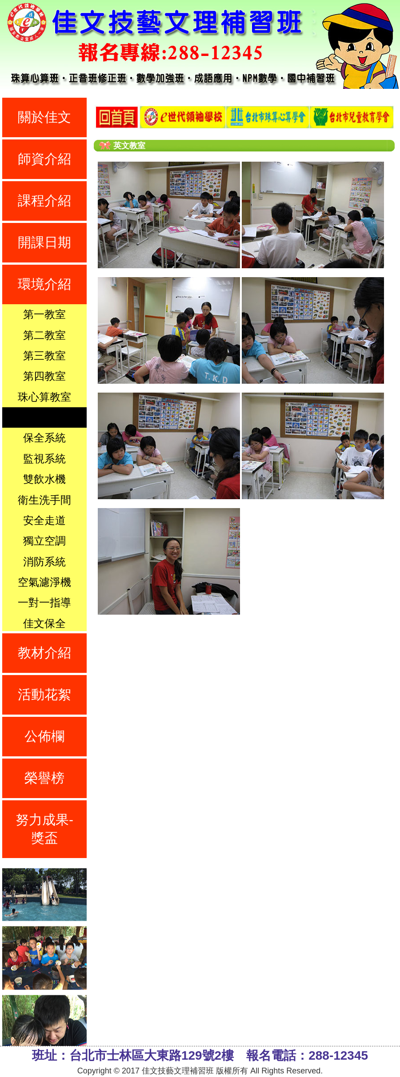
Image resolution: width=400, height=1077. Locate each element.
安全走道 (44, 520)
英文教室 (44, 417)
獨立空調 (44, 541)
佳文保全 (44, 623)
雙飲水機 (44, 479)
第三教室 (44, 356)
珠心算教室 (44, 397)
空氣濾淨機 (44, 582)
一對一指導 (44, 602)
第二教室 (44, 335)
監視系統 (44, 459)
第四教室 (44, 376)
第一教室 (44, 314)
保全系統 (44, 438)
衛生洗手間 (44, 500)
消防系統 (44, 562)
